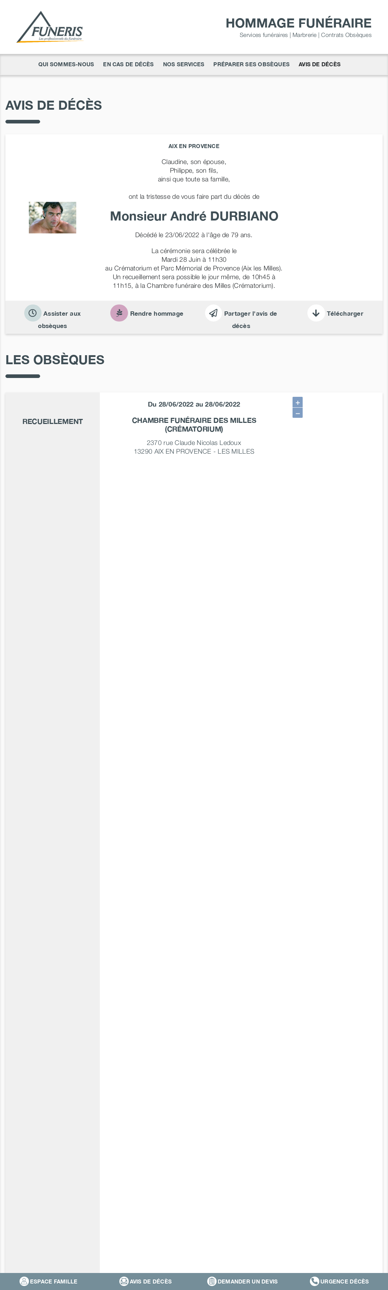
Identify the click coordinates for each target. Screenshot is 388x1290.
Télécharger (335, 313)
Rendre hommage (146, 313)
